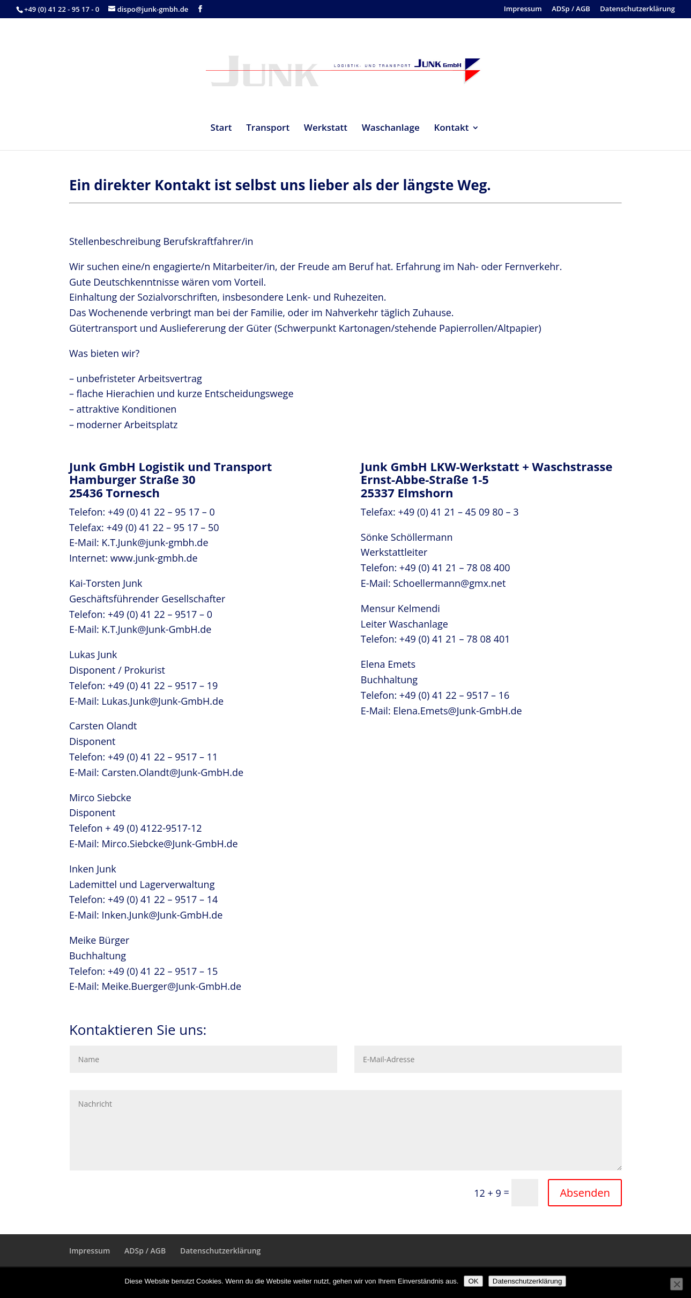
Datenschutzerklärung (637, 9)
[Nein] (676, 1284)
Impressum (523, 9)
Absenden (585, 1192)
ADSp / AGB (571, 9)
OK (473, 1281)
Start (221, 128)
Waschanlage (391, 128)
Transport (267, 128)
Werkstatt (325, 128)
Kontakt (451, 128)
